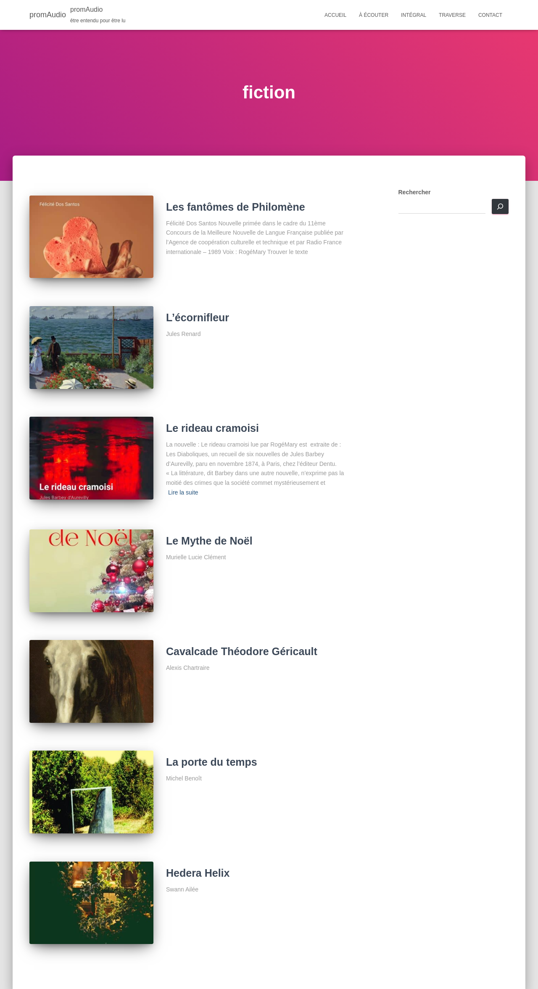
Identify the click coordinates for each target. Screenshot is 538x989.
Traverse (452, 15)
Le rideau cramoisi (212, 428)
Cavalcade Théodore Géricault (241, 651)
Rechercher (414, 192)
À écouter (373, 15)
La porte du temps (211, 762)
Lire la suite (183, 492)
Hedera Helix (197, 873)
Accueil (335, 15)
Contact (490, 15)
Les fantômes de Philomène (235, 207)
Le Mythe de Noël (209, 541)
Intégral (413, 15)
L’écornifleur (197, 317)
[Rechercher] (500, 206)
